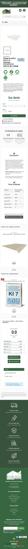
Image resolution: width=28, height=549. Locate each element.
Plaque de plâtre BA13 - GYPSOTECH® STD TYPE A (14, 234)
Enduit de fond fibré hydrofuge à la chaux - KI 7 (14, 281)
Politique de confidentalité (14, 498)
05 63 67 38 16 (15, 483)
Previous (13, 270)
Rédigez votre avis (13, 357)
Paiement (14, 512)
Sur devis (14, 115)
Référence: (5, 68)
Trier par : (7, 376)
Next (15, 270)
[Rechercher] (14, 16)
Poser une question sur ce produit (14, 217)
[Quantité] (3, 111)
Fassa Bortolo (6, 56)
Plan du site (14, 501)
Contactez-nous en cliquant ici (14, 100)
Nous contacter (14, 509)
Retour (14, 514)
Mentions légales (14, 500)
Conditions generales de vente (14, 496)
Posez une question (14, 361)
